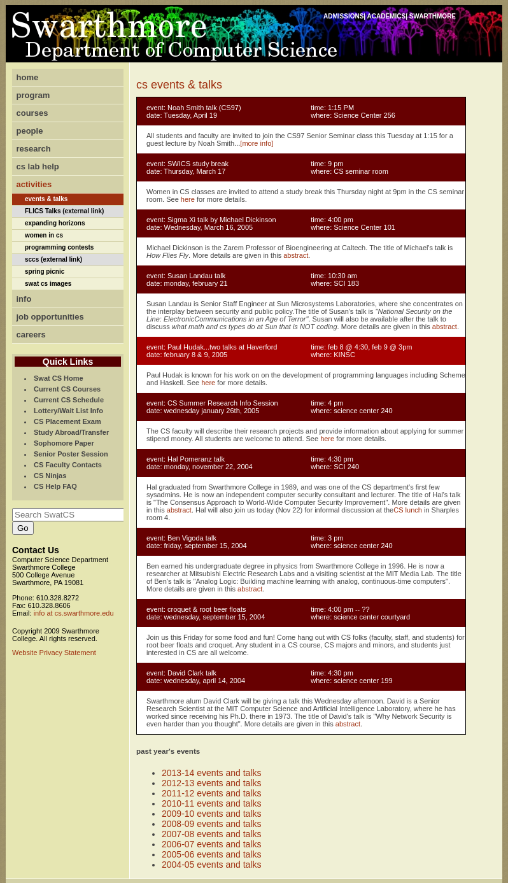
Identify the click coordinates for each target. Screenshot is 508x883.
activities (34, 184)
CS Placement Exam (67, 421)
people (30, 131)
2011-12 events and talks (211, 793)
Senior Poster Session (71, 454)
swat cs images (48, 283)
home (28, 77)
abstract (295, 255)
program (33, 95)
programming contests (59, 247)
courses (32, 113)
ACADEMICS (386, 16)
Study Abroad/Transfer (71, 432)
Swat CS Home (58, 378)
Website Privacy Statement (54, 652)
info (24, 299)
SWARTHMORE (432, 16)
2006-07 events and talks (211, 844)
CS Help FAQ (55, 486)
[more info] (256, 143)
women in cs (44, 235)
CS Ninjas (50, 475)
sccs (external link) (53, 259)
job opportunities (50, 316)
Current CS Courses (67, 389)
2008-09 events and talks (211, 824)
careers (31, 334)
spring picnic (44, 271)
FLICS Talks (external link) (64, 211)
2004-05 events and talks (211, 864)
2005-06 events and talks (211, 854)
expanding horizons (55, 223)
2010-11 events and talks (211, 803)
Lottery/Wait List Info (68, 410)
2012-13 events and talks (211, 783)
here (188, 199)
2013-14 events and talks (211, 773)
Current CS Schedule (69, 400)
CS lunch (407, 510)
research (34, 148)
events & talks (46, 198)
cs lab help (38, 166)
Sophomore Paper (64, 443)
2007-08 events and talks (211, 834)
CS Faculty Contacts (68, 465)
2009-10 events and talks (211, 814)
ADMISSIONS (343, 16)
